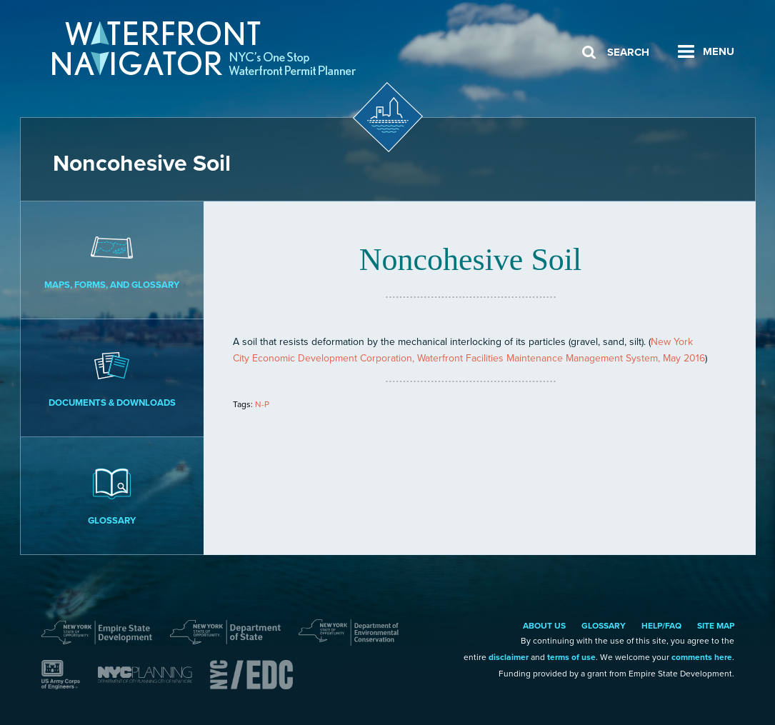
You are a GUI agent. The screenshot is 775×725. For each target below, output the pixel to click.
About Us (544, 626)
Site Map (715, 626)
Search (628, 52)
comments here (701, 657)
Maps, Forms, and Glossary (112, 259)
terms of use (571, 657)
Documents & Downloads (112, 377)
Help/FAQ (661, 626)
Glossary (112, 495)
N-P (262, 404)
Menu (718, 51)
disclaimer (509, 657)
